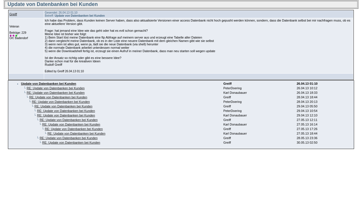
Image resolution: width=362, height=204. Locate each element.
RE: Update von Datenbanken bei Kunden (56, 88)
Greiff (13, 14)
